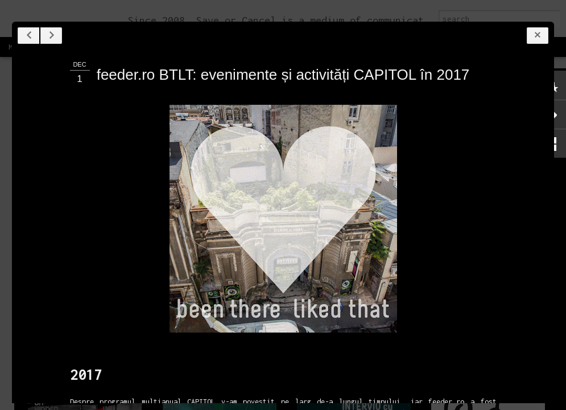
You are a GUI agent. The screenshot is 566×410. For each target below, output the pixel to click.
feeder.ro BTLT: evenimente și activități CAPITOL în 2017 (283, 74)
